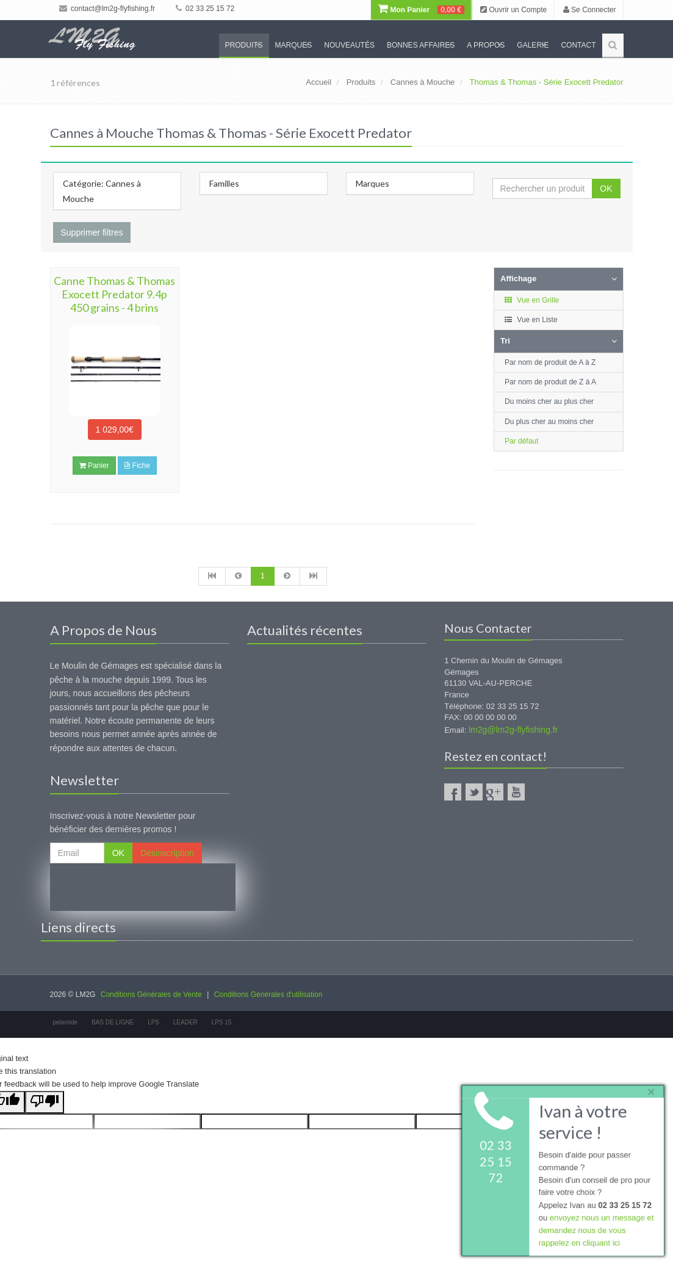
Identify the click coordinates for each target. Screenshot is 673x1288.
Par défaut (521, 441)
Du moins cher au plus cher (549, 401)
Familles (224, 183)
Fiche (137, 465)
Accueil (318, 82)
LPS (153, 1022)
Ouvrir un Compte (513, 9)
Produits (244, 45)
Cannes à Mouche (422, 82)
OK (606, 188)
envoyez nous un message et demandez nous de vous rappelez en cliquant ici (596, 1231)
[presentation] (143, 887)
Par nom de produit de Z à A (550, 382)
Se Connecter (589, 9)
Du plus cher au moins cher (549, 421)
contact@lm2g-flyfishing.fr (107, 8)
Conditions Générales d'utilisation (268, 994)
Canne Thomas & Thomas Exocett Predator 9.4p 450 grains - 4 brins (114, 294)
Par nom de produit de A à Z (550, 362)
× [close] (650, 1090)
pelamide (65, 1022)
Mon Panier (421, 9)
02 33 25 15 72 (205, 8)
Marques (293, 45)
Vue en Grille (531, 300)
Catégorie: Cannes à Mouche (102, 191)
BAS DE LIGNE (113, 1022)
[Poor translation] (44, 1102)
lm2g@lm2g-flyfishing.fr (513, 730)
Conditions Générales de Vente (151, 994)
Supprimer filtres (92, 232)
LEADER (185, 1022)
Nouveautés (349, 45)
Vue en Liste (530, 319)
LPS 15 (222, 1022)
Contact (578, 45)
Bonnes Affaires (421, 45)
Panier (94, 465)
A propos (486, 45)
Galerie (533, 45)
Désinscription (167, 853)
